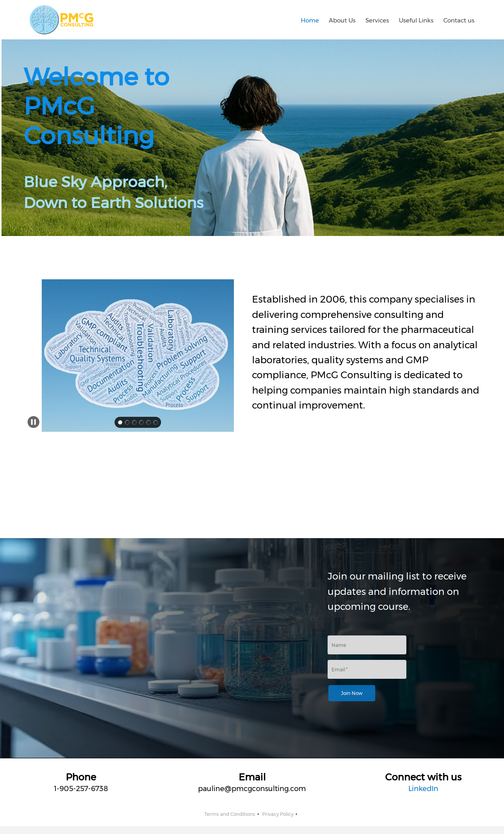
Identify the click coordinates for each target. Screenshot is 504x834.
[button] (138, 355)
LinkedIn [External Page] (423, 788)
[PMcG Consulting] (61, 19)
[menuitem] (310, 19)
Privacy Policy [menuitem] (277, 814)
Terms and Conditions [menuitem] (229, 814)
